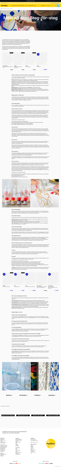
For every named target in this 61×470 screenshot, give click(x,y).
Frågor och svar (2, 440)
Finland (32, 447)
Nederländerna (33, 450)
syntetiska (32, 83)
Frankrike (32, 448)
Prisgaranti (2, 451)
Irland (31, 449)
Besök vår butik (2, 442)
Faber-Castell (18, 450)
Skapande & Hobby (21, 5)
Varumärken (43, 5)
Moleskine (17, 453)
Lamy (16, 449)
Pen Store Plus (2, 444)
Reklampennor (2, 448)
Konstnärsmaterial (15, 5)
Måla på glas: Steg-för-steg (30, 17)
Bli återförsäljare (3, 447)
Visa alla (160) (18, 454)
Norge (32, 445)
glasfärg (19, 81)
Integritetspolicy (3, 454)
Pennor (26, 5)
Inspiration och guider (3, 445)
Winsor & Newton (18, 452)
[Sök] (30, 8)
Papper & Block (31, 5)
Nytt (46, 5)
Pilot (16, 448)
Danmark (32, 446)
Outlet (49, 5)
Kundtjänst (2, 439)
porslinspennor (15, 336)
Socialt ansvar (2, 449)
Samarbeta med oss (3, 446)
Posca (17, 451)
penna (16, 89)
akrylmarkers (47, 335)
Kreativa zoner (2, 450)
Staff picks (17, 445)
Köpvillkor (2, 453)
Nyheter (17, 444)
